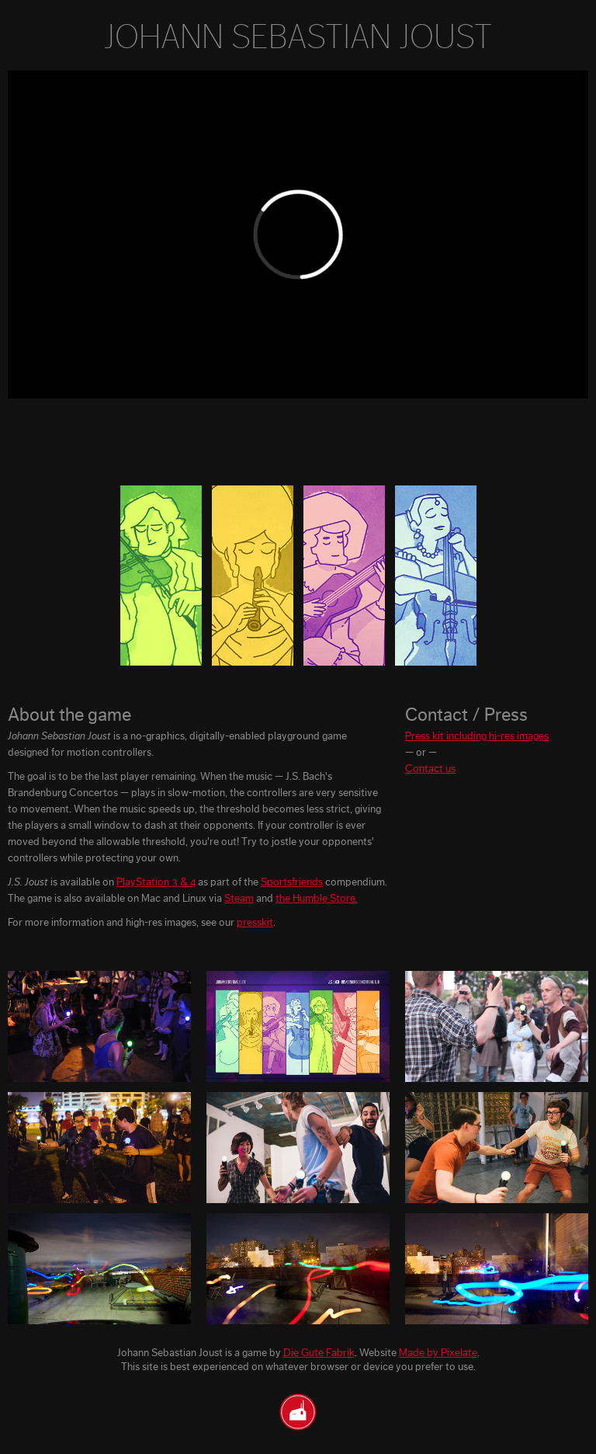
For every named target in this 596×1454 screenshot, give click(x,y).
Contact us (430, 769)
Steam (239, 898)
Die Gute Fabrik (319, 1353)
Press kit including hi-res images (477, 736)
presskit (255, 922)
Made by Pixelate (438, 1353)
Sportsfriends (292, 882)
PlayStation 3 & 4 (156, 882)
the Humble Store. (316, 898)
